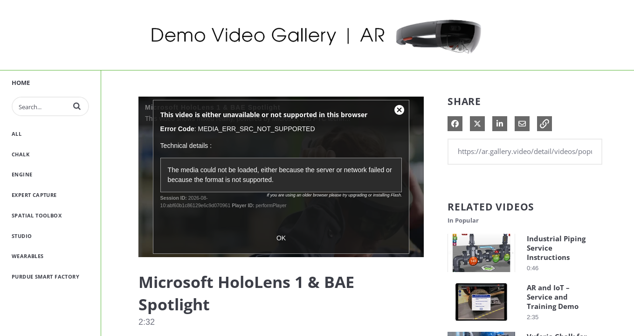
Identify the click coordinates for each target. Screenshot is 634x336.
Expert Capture (34, 194)
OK (281, 238)
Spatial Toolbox (37, 215)
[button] (77, 106)
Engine (22, 174)
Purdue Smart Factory (45, 276)
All (16, 133)
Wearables (28, 255)
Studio (22, 235)
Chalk (20, 154)
